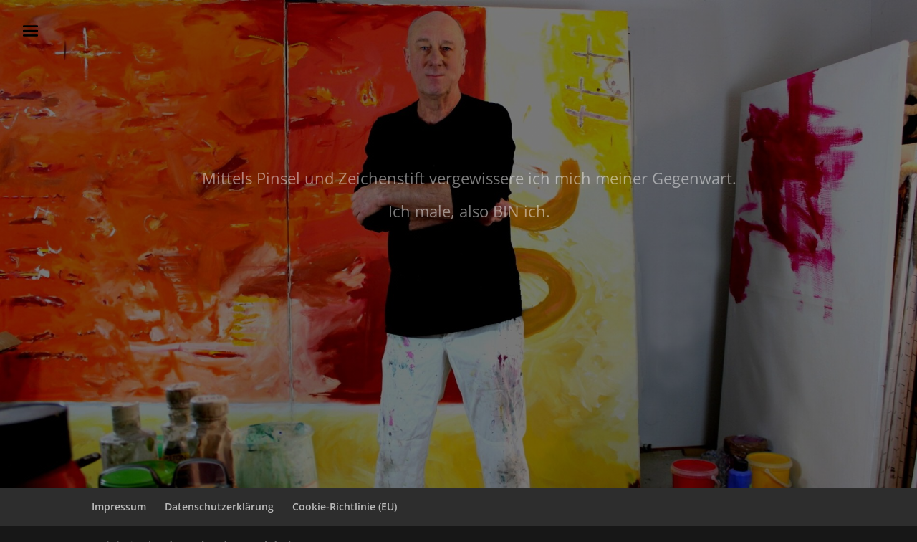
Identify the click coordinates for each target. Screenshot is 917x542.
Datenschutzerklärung (219, 506)
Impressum (119, 506)
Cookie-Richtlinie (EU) (344, 506)
